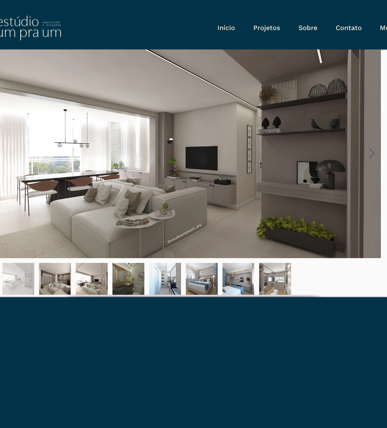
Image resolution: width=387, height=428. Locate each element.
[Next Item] (372, 154)
